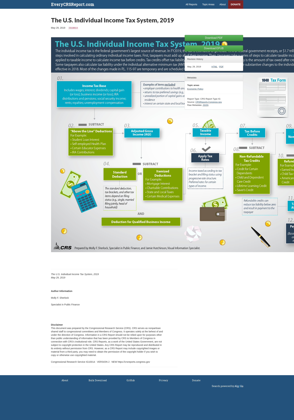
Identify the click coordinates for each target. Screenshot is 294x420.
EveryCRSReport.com (72, 4)
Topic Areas (208, 4)
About (223, 4)
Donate (235, 4)
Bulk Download (98, 380)
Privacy (163, 380)
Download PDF (214, 37)
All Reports (191, 4)
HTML (214, 66)
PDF (221, 66)
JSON (206, 105)
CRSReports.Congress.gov (208, 102)
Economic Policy (195, 89)
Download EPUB (214, 48)
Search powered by (227, 386)
